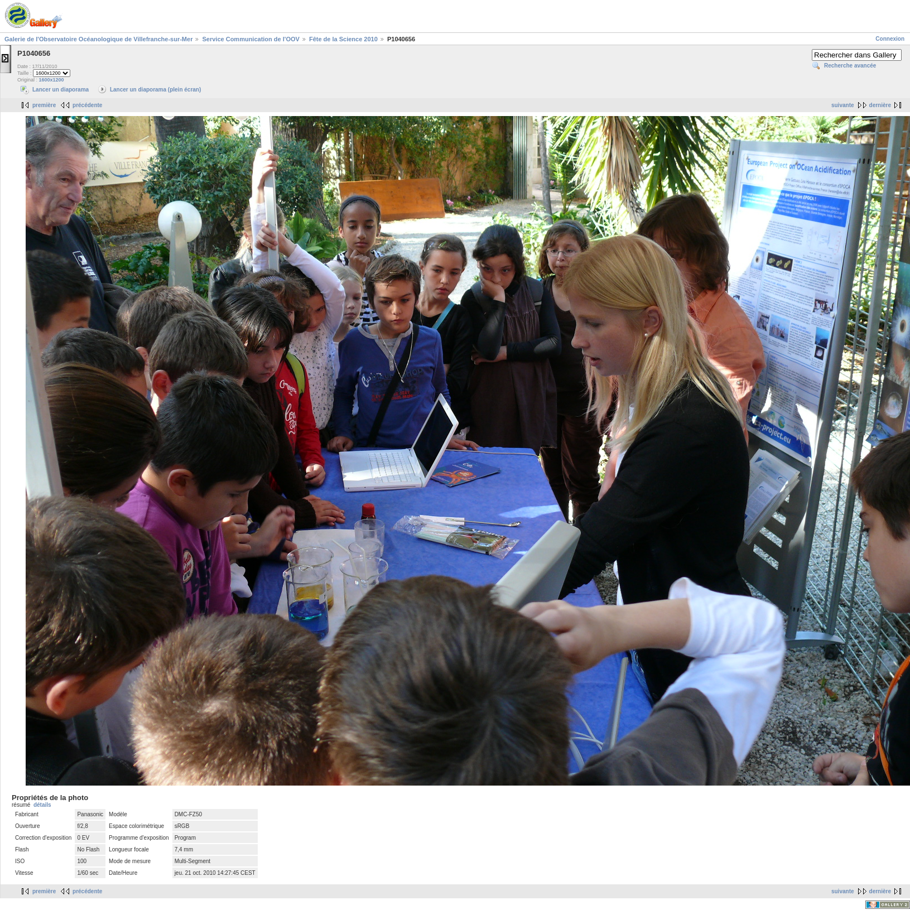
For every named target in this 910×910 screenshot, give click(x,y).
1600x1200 (51, 80)
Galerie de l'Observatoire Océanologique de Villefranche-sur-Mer (98, 39)
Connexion (889, 39)
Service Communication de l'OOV (250, 39)
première (44, 105)
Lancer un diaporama (60, 89)
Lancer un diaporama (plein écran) (155, 89)
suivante (842, 105)
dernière (880, 105)
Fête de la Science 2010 (343, 39)
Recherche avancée (850, 65)
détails (42, 805)
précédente (87, 105)
